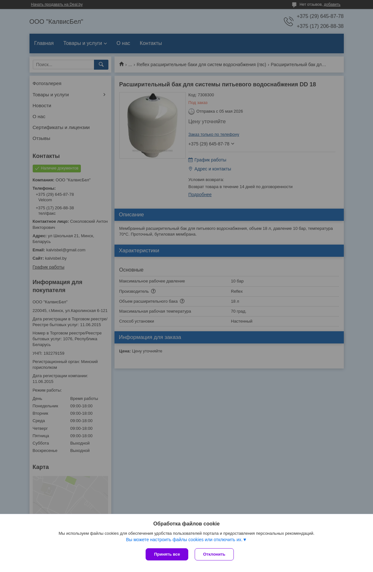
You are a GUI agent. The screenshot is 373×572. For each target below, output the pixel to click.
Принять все (167, 554)
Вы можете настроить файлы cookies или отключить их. (184, 539)
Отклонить (214, 554)
